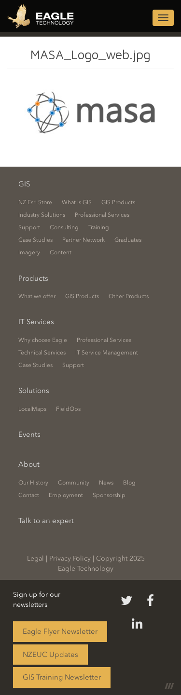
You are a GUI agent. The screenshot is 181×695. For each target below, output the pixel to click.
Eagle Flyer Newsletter (60, 631)
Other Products (129, 296)
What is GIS (77, 202)
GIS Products (118, 202)
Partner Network (83, 239)
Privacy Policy (70, 558)
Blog (129, 482)
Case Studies (35, 239)
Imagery (29, 252)
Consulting (64, 227)
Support (29, 227)
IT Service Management (106, 352)
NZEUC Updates (50, 654)
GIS (24, 184)
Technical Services (42, 352)
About (29, 464)
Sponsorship (109, 495)
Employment (66, 495)
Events (29, 434)
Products (33, 278)
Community (73, 482)
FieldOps (68, 409)
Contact (28, 495)
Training (98, 227)
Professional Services (102, 214)
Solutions (33, 390)
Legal (35, 558)
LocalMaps (32, 409)
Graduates (127, 239)
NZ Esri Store (35, 202)
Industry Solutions (41, 214)
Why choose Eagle (42, 340)
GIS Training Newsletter (62, 677)
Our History (33, 482)
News (106, 482)
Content (60, 252)
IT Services (36, 321)
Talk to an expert (46, 520)
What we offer (37, 296)
